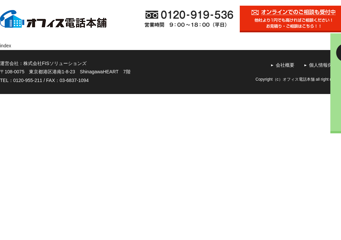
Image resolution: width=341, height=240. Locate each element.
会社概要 (285, 65)
